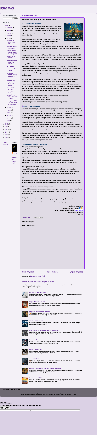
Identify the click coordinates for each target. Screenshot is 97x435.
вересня (9, 33)
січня (8, 121)
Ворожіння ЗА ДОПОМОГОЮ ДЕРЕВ (11, 42)
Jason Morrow (60, 394)
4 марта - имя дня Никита (36, 321)
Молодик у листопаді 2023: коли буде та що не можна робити (45, 368)
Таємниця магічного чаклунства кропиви (12, 62)
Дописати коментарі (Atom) (37, 276)
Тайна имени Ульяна (34, 340)
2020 (6, 129)
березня (9, 115)
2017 (6, 137)
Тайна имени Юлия (34, 359)
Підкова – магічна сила (35, 349)
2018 (6, 135)
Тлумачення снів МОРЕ (35, 378)
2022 (6, 124)
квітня (9, 113)
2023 (6, 25)
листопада (10, 28)
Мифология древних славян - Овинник (39, 311)
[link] (79, 210)
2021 (6, 127)
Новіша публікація (28, 272)
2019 (6, 132)
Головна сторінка (52, 272)
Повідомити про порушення (11, 389)
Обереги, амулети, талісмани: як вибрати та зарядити (38, 282)
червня (9, 107)
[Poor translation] (7, 407)
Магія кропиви (10, 66)
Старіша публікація (76, 272)
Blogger (74, 394)
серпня (9, 36)
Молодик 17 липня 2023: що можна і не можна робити (12, 52)
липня (8, 38)
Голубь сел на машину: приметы (37, 292)
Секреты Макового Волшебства (37, 302)
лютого (9, 118)
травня (9, 110)
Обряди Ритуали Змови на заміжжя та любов (12, 97)
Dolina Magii (7, 8)
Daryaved (15, 154)
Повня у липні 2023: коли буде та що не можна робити (12, 102)
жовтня (9, 30)
